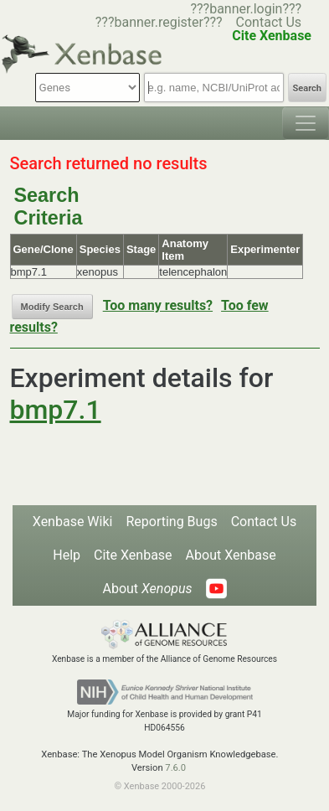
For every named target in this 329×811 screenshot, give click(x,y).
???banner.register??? (159, 22)
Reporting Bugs (171, 521)
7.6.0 (175, 767)
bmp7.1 (55, 410)
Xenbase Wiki (73, 521)
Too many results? (158, 305)
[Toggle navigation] (305, 123)
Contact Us (269, 22)
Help (66, 555)
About (147, 589)
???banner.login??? (245, 9)
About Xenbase (231, 555)
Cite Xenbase (133, 555)
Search (307, 88)
